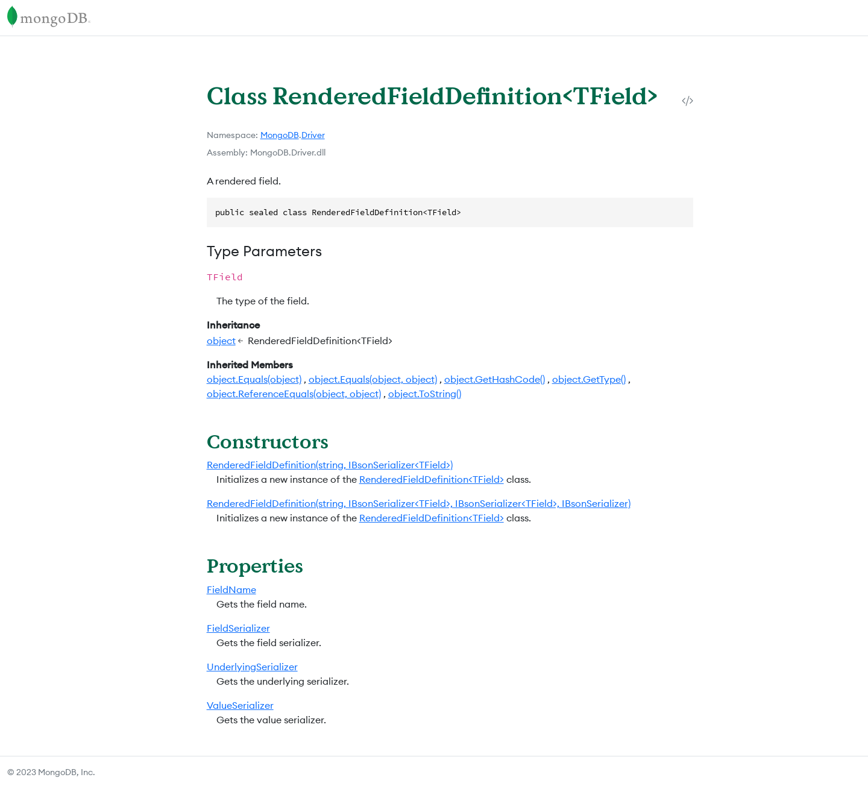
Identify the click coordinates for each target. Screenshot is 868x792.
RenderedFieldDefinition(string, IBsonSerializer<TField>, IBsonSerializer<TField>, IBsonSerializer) (419, 503)
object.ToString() (424, 394)
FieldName (231, 589)
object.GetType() (589, 379)
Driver (313, 135)
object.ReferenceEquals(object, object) (294, 394)
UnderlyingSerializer (252, 667)
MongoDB (279, 135)
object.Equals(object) (254, 379)
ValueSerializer (240, 705)
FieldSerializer (238, 628)
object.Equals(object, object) (373, 379)
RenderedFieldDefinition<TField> (431, 479)
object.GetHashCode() (494, 379)
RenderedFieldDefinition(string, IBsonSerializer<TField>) (330, 465)
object (221, 341)
